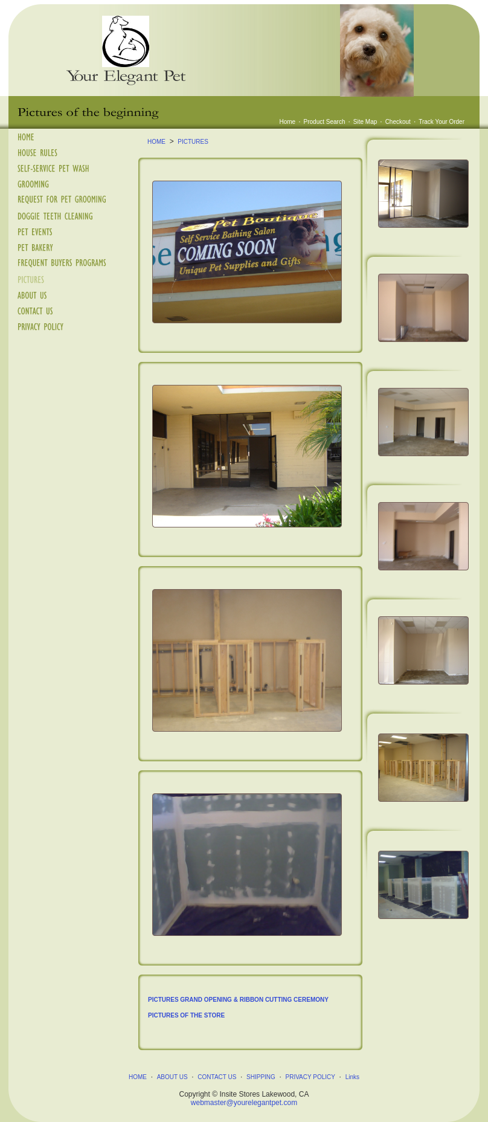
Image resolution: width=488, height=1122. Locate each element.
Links (352, 1077)
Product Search (324, 121)
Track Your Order (441, 121)
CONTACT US (216, 1077)
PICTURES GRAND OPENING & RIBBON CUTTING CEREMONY (238, 999)
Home (288, 121)
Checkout (398, 121)
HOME (156, 141)
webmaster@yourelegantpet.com (244, 1102)
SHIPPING (260, 1077)
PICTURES (193, 141)
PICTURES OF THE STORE (186, 1015)
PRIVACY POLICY (310, 1077)
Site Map (365, 121)
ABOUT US (172, 1077)
